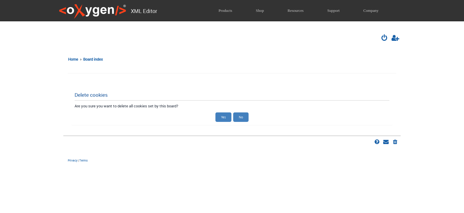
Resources (296, 10)
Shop (260, 10)
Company (370, 10)
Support (333, 10)
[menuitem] (385, 38)
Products (225, 10)
